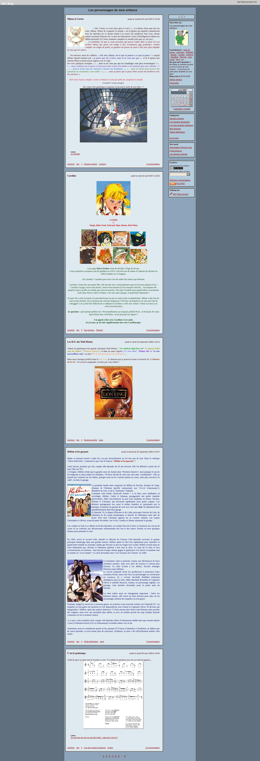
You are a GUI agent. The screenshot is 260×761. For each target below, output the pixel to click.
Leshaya (189, 55)
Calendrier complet (181, 109)
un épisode (75, 154)
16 (191, 99)
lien (77, 164)
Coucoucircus (176, 151)
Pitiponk (183, 57)
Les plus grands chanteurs (181, 125)
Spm (178, 60)
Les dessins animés (178, 154)
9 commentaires (153, 164)
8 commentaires (153, 330)
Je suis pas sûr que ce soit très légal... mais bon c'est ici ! (94, 738)
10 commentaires (152, 748)
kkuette (173, 55)
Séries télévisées (177, 132)
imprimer (71, 164)
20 (182, 102)
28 (185, 105)
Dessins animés (177, 118)
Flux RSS (177, 183)
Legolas (181, 55)
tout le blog (174, 138)
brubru (172, 52)
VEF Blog (6, 3)
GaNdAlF (189, 52)
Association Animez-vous (181, 147)
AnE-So (187, 50)
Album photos (176, 79)
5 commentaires (153, 440)
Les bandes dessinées (180, 122)
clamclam (180, 52)
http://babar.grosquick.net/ (247, 2)
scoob (172, 60)
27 (182, 105)
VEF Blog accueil (179, 194)
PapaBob (174, 57)
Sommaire (174, 83)
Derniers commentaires (180, 180)
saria (190, 57)
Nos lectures (175, 129)
